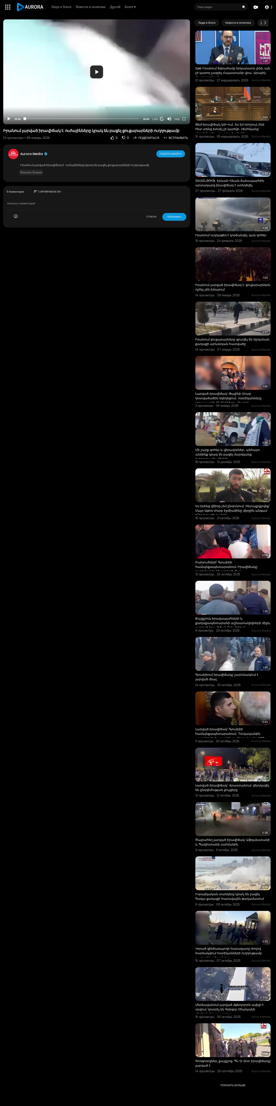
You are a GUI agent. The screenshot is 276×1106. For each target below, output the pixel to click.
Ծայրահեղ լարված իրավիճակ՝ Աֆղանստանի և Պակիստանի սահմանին (232, 842)
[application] (96, 71)
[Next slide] (265, 22)
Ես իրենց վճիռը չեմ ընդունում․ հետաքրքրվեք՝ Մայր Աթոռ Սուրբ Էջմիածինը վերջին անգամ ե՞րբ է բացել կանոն (232, 510)
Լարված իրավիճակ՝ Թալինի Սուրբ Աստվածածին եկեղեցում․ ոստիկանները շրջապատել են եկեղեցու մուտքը (228, 398)
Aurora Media (34, 154)
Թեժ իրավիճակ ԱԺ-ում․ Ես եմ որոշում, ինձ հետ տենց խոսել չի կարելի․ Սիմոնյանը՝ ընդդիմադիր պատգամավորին (229, 129)
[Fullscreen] (184, 119)
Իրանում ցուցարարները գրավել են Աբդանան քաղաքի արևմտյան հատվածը (232, 341)
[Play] (9, 119)
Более (130, 6)
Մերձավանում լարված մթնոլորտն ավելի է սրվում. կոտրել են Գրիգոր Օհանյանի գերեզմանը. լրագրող (229, 1009)
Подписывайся (171, 153)
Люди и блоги (62, 6)
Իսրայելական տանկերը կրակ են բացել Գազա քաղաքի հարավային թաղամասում (229, 896)
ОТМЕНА (151, 216)
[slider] (82, 118)
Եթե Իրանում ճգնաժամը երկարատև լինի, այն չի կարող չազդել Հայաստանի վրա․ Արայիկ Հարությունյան (232, 72)
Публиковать (174, 216)
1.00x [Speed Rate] (155, 119)
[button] (268, 7)
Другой (115, 6)
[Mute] (169, 119)
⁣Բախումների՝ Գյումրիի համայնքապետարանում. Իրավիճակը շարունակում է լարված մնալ (226, 566)
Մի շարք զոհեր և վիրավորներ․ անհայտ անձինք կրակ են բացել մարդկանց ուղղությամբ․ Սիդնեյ (227, 454)
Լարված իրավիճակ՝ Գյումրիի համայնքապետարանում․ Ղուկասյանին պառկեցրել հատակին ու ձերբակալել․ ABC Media (229, 736)
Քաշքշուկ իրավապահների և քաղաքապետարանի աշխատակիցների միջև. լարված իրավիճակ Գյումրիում (233, 623)
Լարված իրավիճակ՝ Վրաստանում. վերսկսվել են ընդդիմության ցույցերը (232, 787)
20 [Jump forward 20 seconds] (162, 119)
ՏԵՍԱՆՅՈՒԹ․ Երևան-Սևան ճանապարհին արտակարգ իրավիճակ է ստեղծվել (229, 183)
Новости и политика (91, 6)
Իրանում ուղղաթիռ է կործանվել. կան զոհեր (230, 235)
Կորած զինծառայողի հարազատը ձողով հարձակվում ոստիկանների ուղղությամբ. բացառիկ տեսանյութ (228, 953)
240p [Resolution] (177, 119)
